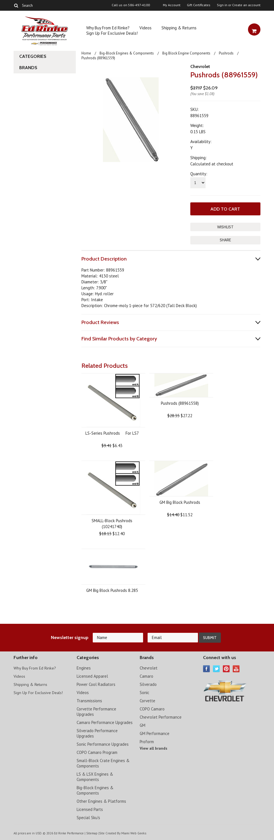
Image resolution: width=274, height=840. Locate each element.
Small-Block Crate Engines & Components (103, 762)
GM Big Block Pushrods (179, 501)
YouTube (236, 668)
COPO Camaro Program (97, 751)
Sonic (144, 692)
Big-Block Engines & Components (127, 53)
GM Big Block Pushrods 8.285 (112, 589)
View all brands (153, 747)
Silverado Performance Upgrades (97, 732)
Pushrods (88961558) (180, 402)
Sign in (222, 5)
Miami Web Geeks (133, 833)
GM (142, 724)
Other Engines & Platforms (101, 800)
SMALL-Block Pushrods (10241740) (112, 523)
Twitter (216, 668)
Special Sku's (88, 817)
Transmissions (89, 700)
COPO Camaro (152, 708)
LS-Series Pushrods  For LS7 (112, 432)
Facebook (206, 668)
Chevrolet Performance (161, 716)
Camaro (146, 675)
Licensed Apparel (92, 675)
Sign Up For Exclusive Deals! (112, 33)
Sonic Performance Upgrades (103, 743)
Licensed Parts (90, 808)
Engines (84, 667)
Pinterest (226, 668)
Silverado (148, 683)
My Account (171, 5)
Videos (145, 27)
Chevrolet (200, 66)
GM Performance (154, 733)
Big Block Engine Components (186, 53)
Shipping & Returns (179, 27)
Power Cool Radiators (96, 683)
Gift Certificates (198, 5)
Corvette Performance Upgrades (96, 711)
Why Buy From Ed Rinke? (108, 27)
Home (86, 53)
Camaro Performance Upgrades (105, 722)
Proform (147, 741)
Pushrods (226, 53)
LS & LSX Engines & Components (95, 776)
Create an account (246, 5)
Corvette (147, 700)
